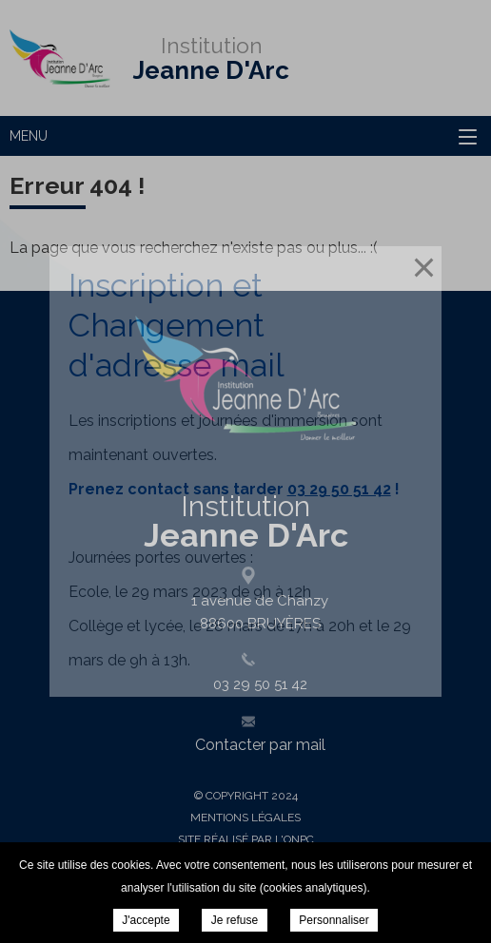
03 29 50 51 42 (339, 489)
